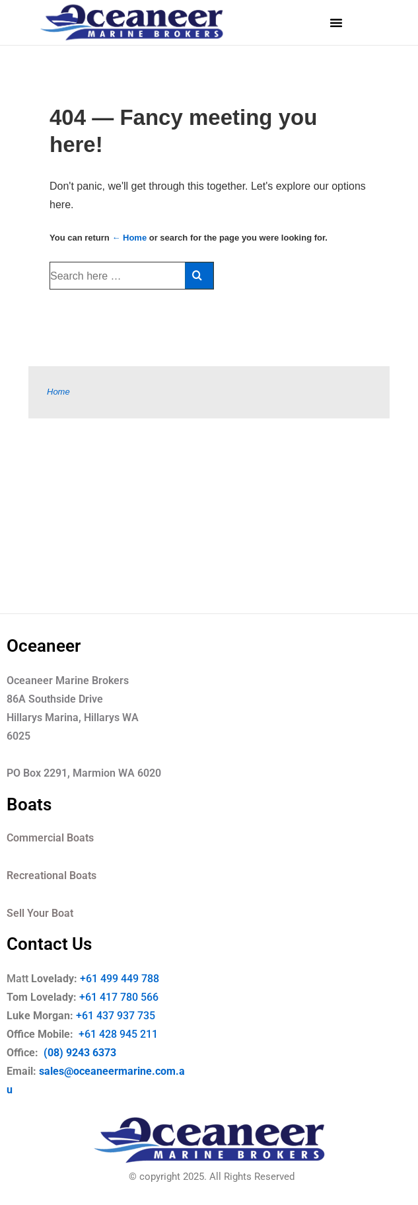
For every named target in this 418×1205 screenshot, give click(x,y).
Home (58, 392)
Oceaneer (44, 646)
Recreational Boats (51, 875)
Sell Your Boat (40, 913)
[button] (336, 22)
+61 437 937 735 (125, 1015)
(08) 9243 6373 (78, 1052)
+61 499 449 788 (119, 978)
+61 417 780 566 (118, 997)
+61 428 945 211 (127, 1034)
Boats (29, 804)
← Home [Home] (129, 238)
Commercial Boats (50, 838)
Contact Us (49, 944)
